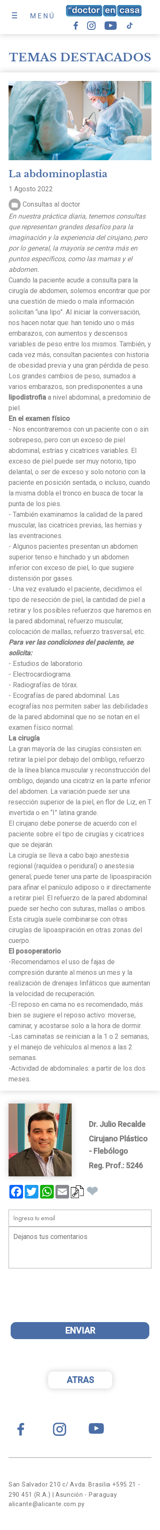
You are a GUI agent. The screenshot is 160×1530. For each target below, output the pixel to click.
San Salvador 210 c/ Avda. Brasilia (60, 1484)
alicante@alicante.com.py (47, 1504)
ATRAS (80, 1380)
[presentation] (75, 1299)
